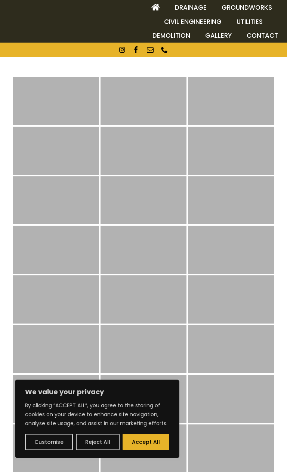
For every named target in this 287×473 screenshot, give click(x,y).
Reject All (97, 442)
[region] (97, 419)
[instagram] (122, 49)
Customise (49, 442)
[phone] (164, 49)
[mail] (150, 49)
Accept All (146, 442)
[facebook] (136, 49)
